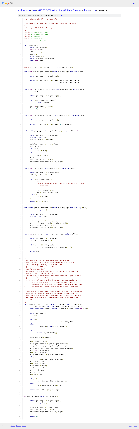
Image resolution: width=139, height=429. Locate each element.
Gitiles (13, 426)
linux (34, 10)
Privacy (18, 426)
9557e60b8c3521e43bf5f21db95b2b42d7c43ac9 (59, 10)
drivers (87, 10)
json (135, 426)
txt (130, 426)
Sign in (135, 3)
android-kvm (24, 10)
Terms (24, 426)
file (61, 15)
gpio (94, 10)
